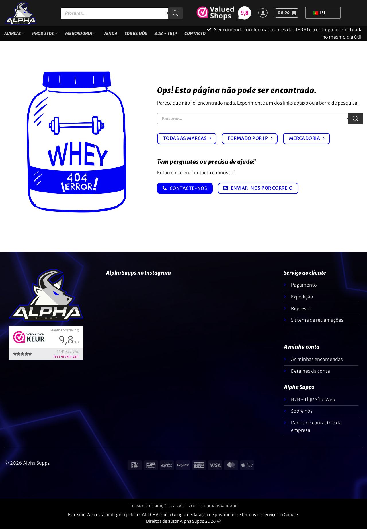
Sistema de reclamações (317, 320)
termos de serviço (259, 514)
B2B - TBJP (165, 33)
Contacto (195, 33)
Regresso (301, 308)
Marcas (14, 33)
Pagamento (304, 285)
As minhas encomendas (317, 359)
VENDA (110, 33)
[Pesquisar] (175, 13)
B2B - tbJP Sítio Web (313, 399)
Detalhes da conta (310, 371)
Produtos (45, 33)
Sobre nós (136, 33)
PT (319, 13)
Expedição (302, 297)
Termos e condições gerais (157, 506)
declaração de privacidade (212, 514)
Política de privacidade (212, 506)
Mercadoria (80, 33)
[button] (286, 13)
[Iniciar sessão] (263, 13)
